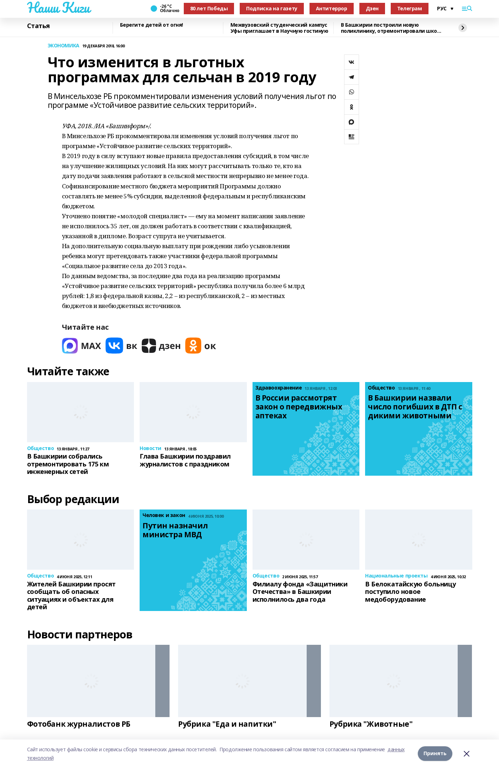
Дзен (372, 8)
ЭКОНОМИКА (63, 46)
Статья (38, 26)
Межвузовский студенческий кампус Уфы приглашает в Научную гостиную (279, 28)
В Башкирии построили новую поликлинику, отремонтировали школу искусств (392, 28)
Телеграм (409, 8)
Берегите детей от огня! (151, 25)
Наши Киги (58, 7)
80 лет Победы (209, 8)
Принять (435, 753)
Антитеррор (331, 8)
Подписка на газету (271, 8)
